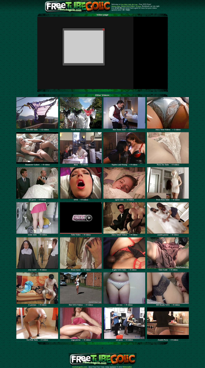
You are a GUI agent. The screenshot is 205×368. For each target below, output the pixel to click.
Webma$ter (127, 367)
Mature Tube (115, 6)
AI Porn (138, 6)
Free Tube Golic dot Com (129, 4)
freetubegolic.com (79, 367)
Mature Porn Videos (128, 6)
